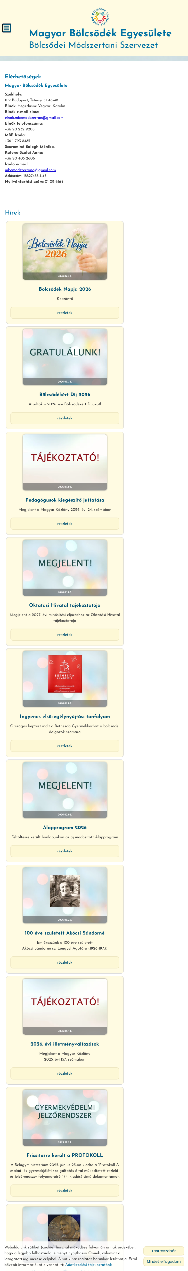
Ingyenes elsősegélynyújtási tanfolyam (49, 434)
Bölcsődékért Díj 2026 (138, 263)
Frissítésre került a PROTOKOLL (49, 616)
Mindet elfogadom (164, 1261)
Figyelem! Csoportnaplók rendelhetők (49, 1129)
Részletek (49, 287)
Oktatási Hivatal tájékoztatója (138, 344)
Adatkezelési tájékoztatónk (88, 1265)
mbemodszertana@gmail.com (30, 168)
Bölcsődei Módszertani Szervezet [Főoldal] (100, 38)
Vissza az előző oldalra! (36, 1208)
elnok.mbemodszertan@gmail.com (34, 116)
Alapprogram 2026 (138, 431)
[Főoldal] (100, 17)
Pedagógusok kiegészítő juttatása (49, 344)
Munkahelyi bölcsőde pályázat (49, 720)
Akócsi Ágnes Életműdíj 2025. (138, 616)
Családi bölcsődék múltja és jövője (49, 1022)
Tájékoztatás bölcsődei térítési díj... (139, 917)
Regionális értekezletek (49, 917)
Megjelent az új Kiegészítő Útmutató (138, 816)
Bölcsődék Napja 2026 (49, 263)
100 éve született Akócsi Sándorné (49, 523)
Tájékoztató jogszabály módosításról (138, 723)
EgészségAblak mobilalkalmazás (49, 813)
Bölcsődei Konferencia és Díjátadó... (138, 1025)
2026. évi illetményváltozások (138, 523)
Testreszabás (163, 1250)
